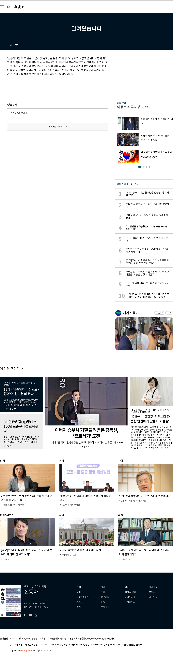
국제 (103, 592)
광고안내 (153, 597)
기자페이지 (130, 602)
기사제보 (153, 587)
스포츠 (80, 602)
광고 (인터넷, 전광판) (28, 638)
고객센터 (53, 638)
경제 (103, 587)
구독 (147, 107)
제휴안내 (44, 638)
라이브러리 (130, 597)
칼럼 (79, 607)
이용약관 (62, 638)
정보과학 (105, 597)
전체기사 (105, 607)
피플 (103, 602)
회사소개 (14, 638)
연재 (127, 587)
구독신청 (153, 592)
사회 (79, 592)
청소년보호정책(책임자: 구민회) (99, 638)
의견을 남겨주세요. (19, 113)
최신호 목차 (130, 592)
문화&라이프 (83, 597)
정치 (79, 587)
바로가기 (160, 313)
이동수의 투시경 (128, 107)
